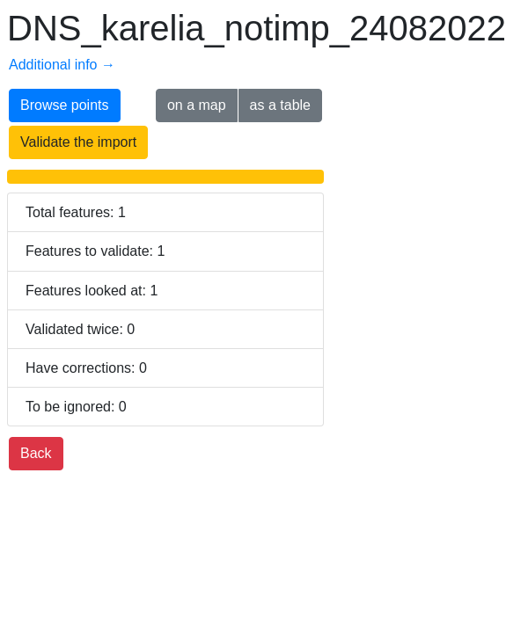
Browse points (64, 105)
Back (36, 453)
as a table (280, 105)
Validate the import (78, 142)
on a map (196, 105)
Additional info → (62, 64)
